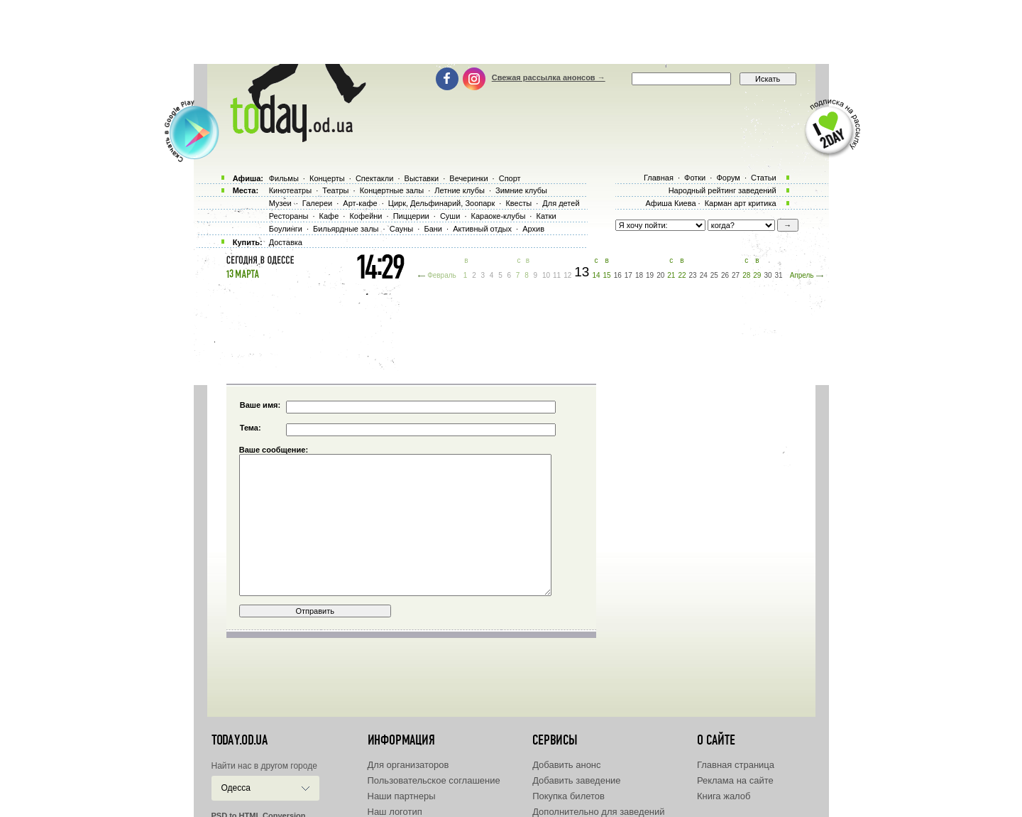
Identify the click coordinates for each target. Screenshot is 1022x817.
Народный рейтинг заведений (722, 190)
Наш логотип (395, 811)
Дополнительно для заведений (598, 811)
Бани (433, 228)
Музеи (280, 203)
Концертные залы (392, 190)
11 (557, 275)
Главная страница (735, 764)
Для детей (560, 203)
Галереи (317, 203)
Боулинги (285, 228)
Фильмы (284, 178)
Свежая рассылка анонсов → (548, 77)
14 (596, 275)
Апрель (802, 275)
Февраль (441, 275)
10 (546, 275)
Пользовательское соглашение (434, 780)
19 (650, 275)
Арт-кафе (360, 203)
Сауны (402, 228)
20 (660, 275)
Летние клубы (459, 190)
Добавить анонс (566, 764)
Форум (728, 177)
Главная (659, 177)
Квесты (518, 203)
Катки (546, 216)
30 (767, 275)
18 (639, 275)
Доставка (285, 242)
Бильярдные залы (345, 228)
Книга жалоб (724, 796)
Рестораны (289, 216)
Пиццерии (411, 216)
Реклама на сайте (735, 780)
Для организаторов (408, 764)
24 (704, 275)
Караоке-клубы (498, 216)
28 (746, 275)
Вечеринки (468, 178)
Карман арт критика (740, 203)
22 (682, 275)
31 (779, 275)
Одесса (236, 788)
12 (567, 275)
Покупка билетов (568, 796)
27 (736, 275)
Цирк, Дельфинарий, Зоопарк (441, 203)
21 (671, 275)
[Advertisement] (511, 32)
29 (757, 275)
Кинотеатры (290, 190)
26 (725, 275)
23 (693, 275)
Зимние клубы (521, 190)
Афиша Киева (670, 203)
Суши (450, 216)
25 (714, 275)
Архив (533, 228)
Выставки (422, 178)
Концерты (327, 178)
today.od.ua (239, 740)
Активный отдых (482, 228)
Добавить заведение (576, 780)
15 (607, 275)
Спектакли (375, 178)
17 (628, 275)
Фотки (694, 177)
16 (618, 275)
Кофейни (365, 216)
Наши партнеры (402, 796)
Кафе (329, 216)
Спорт (510, 178)
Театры (335, 190)
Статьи (763, 177)
